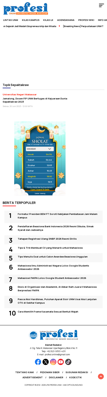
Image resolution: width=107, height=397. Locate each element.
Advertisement (32, 377)
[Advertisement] (53, 55)
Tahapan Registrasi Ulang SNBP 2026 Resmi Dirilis (47, 238)
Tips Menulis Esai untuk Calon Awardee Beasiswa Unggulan (53, 256)
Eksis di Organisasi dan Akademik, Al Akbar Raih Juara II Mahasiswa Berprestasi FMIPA (57, 288)
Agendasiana (65, 20)
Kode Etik (75, 377)
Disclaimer (56, 377)
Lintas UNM (10, 20)
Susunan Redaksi (77, 372)
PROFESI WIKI (86, 20)
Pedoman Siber (50, 372)
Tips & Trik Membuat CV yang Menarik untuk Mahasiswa (50, 247)
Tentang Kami (24, 372)
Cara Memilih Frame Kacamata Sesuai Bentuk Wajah (48, 311)
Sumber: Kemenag (40, 193)
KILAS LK (48, 20)
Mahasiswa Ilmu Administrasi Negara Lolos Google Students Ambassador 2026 (53, 267)
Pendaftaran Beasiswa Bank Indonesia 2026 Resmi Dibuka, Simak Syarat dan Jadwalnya (56, 228)
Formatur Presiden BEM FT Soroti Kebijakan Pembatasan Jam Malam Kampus (57, 215)
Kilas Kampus (31, 20)
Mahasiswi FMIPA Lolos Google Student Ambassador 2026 (52, 278)
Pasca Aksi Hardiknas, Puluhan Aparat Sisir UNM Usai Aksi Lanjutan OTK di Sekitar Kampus (57, 301)
